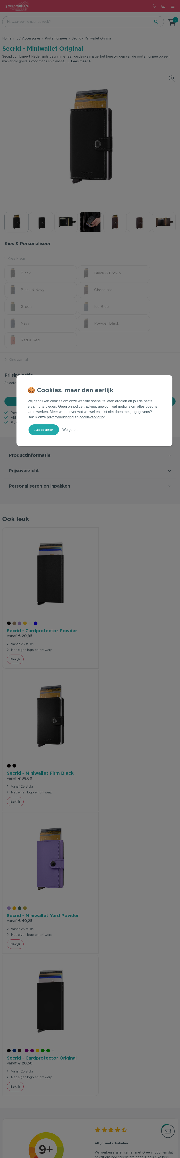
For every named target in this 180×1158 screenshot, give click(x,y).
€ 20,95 (19, 594)
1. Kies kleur (14, 258)
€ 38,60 (107, 594)
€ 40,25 (19, 726)
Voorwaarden (66, 1141)
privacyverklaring (60, 417)
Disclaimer (117, 1141)
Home (7, 38)
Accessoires (31, 38)
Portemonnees (56, 38)
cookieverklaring (92, 417)
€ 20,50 (107, 726)
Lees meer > (81, 61)
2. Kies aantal (16, 326)
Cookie (100, 1141)
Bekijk (15, 617)
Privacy (86, 1141)
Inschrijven (152, 1039)
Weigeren (70, 430)
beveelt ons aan (46, 852)
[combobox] (76, 21)
